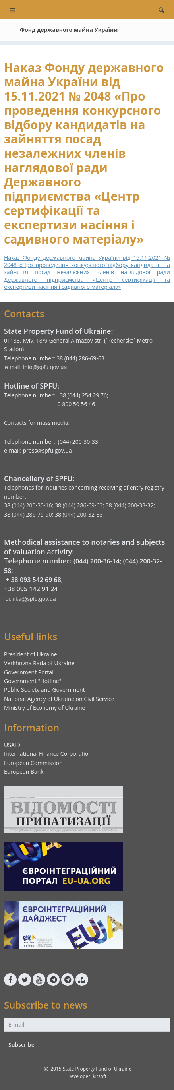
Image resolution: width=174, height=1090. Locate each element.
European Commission (33, 763)
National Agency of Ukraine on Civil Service (59, 699)
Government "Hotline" (32, 681)
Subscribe (21, 1044)
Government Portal (29, 672)
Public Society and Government (44, 689)
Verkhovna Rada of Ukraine (39, 663)
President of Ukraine (30, 654)
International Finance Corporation (48, 753)
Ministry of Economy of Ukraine (44, 707)
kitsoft (99, 1076)
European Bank (24, 771)
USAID (12, 745)
